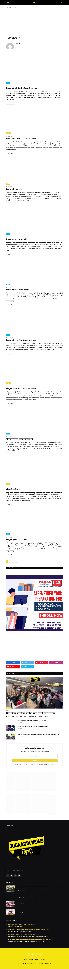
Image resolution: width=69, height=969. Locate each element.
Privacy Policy (44, 764)
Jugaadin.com (48, 963)
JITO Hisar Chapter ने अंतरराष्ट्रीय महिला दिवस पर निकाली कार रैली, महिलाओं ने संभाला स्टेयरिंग (38, 734)
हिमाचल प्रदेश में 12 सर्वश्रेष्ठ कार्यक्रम (17, 290)
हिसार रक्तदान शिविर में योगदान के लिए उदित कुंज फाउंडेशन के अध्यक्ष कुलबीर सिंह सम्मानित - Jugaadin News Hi (29, 929)
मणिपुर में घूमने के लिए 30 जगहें (16, 540)
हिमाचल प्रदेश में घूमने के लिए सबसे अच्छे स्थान (21, 340)
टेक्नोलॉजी (43, 959)
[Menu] (8, 2)
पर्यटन (8, 82)
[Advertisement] (34, 22)
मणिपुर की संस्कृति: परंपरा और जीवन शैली (19, 439)
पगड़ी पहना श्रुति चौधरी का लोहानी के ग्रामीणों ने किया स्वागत (29, 901)
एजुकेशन (8, 133)
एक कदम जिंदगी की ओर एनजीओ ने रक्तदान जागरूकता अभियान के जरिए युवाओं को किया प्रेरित (28, 936)
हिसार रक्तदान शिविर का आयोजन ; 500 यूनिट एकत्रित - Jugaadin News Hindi (23, 934)
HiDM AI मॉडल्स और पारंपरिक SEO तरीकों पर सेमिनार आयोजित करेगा (32, 726)
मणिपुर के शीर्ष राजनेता (13, 489)
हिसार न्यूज (9, 707)
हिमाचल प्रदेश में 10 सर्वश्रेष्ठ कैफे (16, 239)
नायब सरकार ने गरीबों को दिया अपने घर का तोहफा (27, 910)
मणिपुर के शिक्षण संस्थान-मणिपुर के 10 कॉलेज (21, 389)
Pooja (18, 43)
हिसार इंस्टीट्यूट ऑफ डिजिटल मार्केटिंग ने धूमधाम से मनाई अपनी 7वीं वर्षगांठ (30, 713)
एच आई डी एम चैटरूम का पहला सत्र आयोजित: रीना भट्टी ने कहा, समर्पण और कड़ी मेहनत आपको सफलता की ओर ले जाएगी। (39, 887)
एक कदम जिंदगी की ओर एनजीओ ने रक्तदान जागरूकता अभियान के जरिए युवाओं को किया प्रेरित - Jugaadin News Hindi (30, 939)
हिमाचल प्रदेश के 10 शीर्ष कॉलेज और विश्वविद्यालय (22, 139)
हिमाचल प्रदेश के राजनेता (14, 189)
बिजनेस (37, 959)
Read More (10, 103)
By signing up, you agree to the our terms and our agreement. (34, 764)
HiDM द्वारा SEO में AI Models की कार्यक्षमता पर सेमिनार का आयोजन (32, 720)
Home (7, 7)
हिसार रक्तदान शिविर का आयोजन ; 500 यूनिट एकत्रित (19, 931)
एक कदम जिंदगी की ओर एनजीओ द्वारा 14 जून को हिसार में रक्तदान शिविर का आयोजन (26, 941)
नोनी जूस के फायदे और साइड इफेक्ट (15, 926)
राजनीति (8, 183)
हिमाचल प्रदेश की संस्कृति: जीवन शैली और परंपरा (21, 88)
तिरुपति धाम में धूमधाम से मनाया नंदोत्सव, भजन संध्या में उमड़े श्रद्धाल (31, 895)
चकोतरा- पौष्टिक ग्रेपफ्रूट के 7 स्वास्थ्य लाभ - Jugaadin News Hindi (20, 924)
